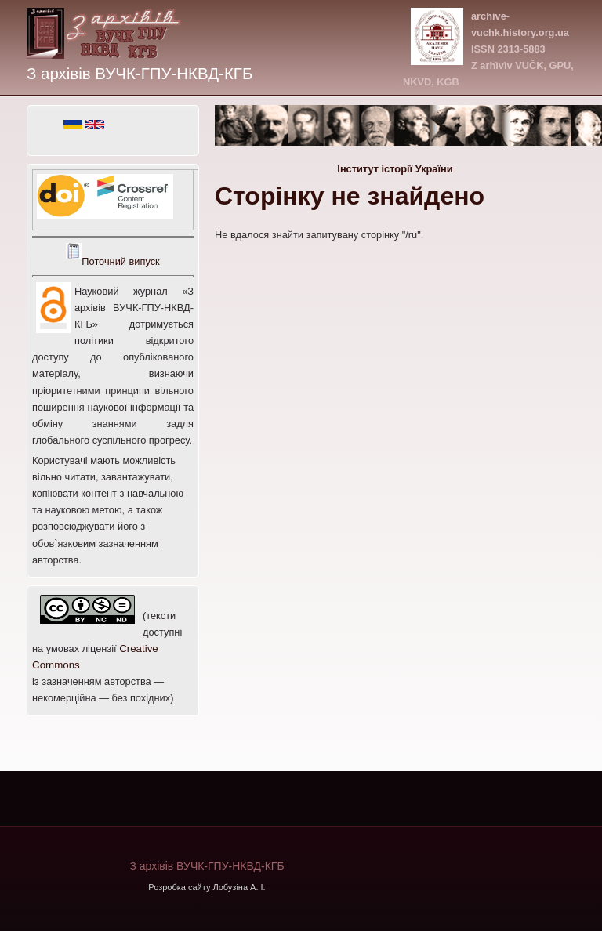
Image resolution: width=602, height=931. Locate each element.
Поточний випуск (120, 261)
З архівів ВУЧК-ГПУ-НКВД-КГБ (139, 73)
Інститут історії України (394, 169)
